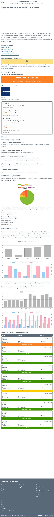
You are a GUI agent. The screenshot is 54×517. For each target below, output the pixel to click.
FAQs (37, 494)
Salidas (3, 487)
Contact (20, 515)
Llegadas (3, 489)
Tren (2, 505)
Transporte (4, 501)
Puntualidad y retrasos (7, 53)
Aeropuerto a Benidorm (7, 510)
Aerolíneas (4, 492)
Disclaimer (16, 515)
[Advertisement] (27, 21)
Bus (2, 503)
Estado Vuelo (5, 491)
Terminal (21, 485)
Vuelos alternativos (6, 51)
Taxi (2, 507)
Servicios (38, 492)
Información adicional (7, 49)
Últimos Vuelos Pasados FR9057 (10, 55)
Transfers (3, 508)
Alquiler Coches (23, 487)
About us (24, 515)
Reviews (38, 489)
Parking (38, 485)
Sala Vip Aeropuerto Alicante (44, 491)
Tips (37, 496)
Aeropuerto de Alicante (27, 1)
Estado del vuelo (5, 47)
